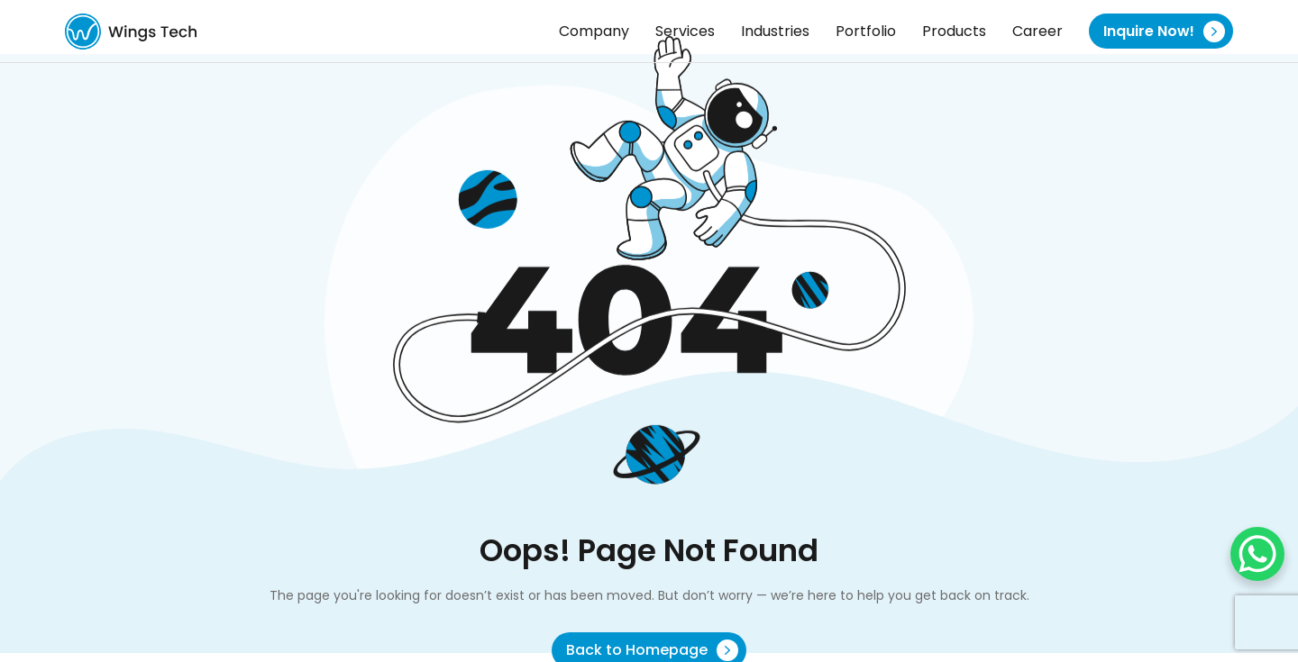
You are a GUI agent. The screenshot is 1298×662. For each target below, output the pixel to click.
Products (954, 31)
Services (685, 31)
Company (594, 31)
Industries (775, 31)
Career (1037, 31)
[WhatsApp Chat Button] (1257, 554)
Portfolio (866, 31)
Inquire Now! (1164, 31)
